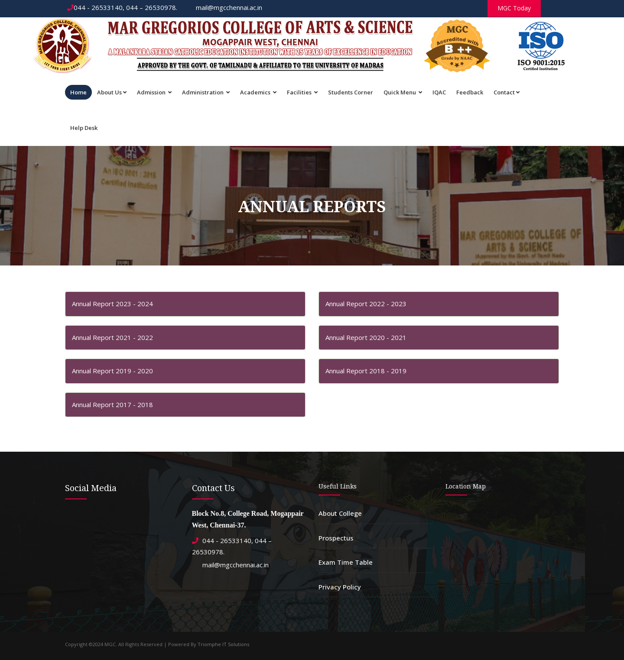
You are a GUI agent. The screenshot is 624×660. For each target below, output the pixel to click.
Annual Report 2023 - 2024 (112, 303)
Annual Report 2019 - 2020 (112, 370)
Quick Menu (403, 92)
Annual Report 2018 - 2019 (365, 370)
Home (78, 92)
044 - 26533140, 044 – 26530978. (122, 7)
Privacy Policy (339, 586)
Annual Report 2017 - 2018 (112, 404)
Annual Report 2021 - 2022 (112, 337)
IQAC (439, 92)
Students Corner (350, 92)
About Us (112, 92)
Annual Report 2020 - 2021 (365, 337)
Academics (258, 92)
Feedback (469, 92)
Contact (507, 92)
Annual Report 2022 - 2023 (365, 303)
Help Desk (84, 128)
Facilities (302, 92)
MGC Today (514, 8)
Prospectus (336, 538)
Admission (154, 92)
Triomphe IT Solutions (223, 644)
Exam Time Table (345, 562)
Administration (206, 92)
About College (340, 513)
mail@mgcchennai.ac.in (225, 7)
